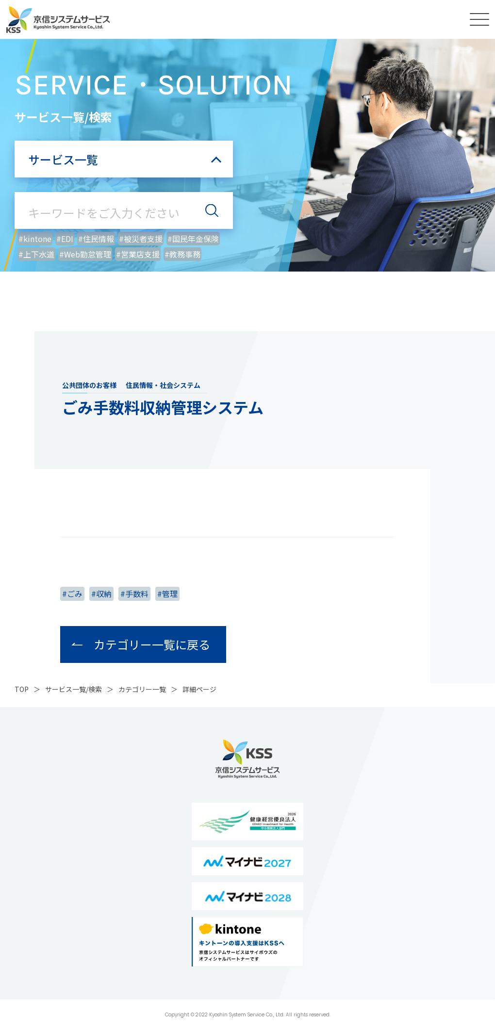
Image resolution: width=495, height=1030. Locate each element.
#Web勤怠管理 (85, 254)
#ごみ (72, 593)
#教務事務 (182, 254)
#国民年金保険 (193, 238)
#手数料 (134, 593)
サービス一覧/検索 (73, 689)
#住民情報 (96, 238)
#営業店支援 (138, 254)
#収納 (101, 593)
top (22, 689)
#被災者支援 (141, 238)
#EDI (64, 238)
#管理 (167, 593)
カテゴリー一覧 (142, 689)
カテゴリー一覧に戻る (152, 644)
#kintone (34, 238)
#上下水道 (36, 254)
